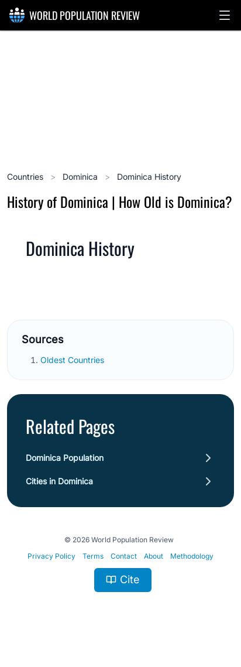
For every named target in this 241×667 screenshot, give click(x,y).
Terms (93, 556)
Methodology (192, 556)
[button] (224, 15)
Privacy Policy (51, 556)
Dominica (81, 177)
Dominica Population (65, 458)
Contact (124, 556)
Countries (26, 177)
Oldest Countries (73, 360)
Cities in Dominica (59, 481)
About (153, 556)
